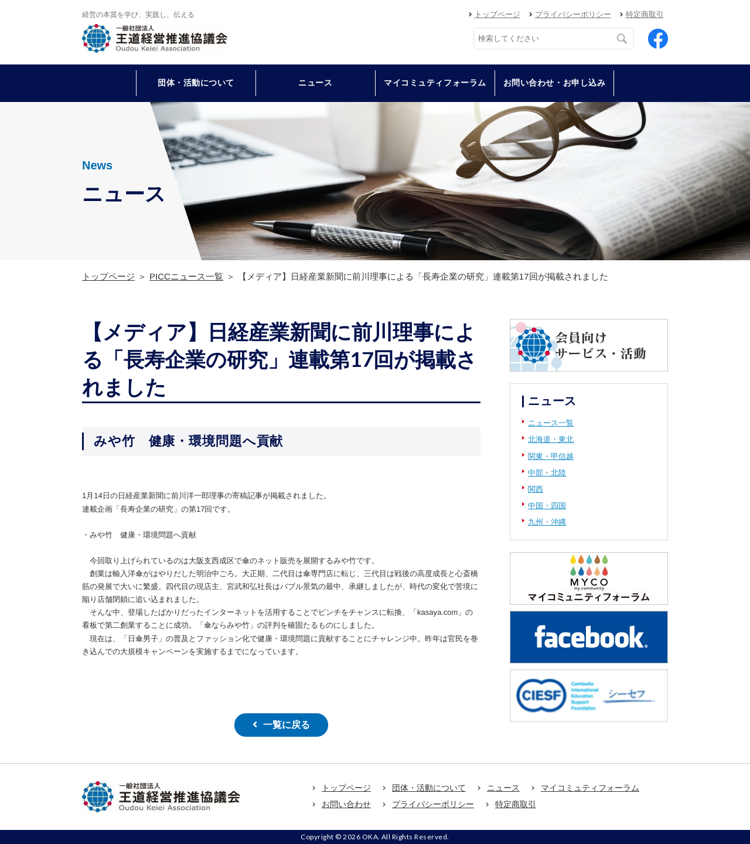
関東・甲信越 (551, 456)
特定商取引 (645, 14)
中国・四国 (547, 505)
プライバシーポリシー (573, 14)
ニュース (315, 82)
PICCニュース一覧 (186, 276)
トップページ (497, 14)
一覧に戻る (286, 725)
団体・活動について (429, 787)
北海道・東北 (551, 439)
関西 (535, 489)
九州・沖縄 (547, 522)
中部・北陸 (547, 472)
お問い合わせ (346, 804)
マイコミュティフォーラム (435, 82)
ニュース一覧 (551, 422)
